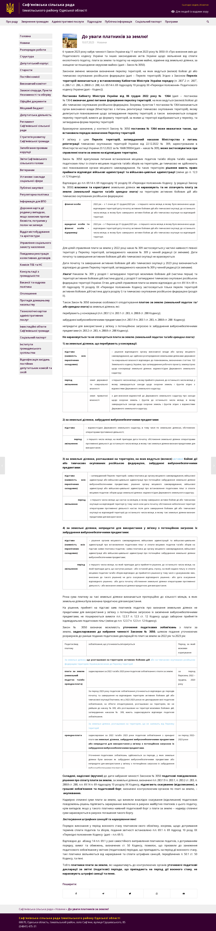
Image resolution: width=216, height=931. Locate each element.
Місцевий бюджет (32, 108)
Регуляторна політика (34, 194)
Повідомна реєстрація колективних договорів (35, 256)
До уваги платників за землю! (115, 36)
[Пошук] (208, 22)
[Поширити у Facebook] (76, 893)
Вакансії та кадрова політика (32, 284)
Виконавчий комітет (33, 83)
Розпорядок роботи (33, 50)
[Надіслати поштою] (183, 893)
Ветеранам (27, 170)
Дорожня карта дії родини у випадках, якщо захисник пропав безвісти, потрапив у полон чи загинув (34, 216)
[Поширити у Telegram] (103, 893)
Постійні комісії (30, 77)
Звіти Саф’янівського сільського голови (33, 161)
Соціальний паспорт (33, 337)
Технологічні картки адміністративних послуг (33, 315)
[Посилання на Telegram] (194, 925)
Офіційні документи (33, 101)
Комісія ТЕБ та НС (31, 264)
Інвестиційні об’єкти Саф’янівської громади (34, 329)
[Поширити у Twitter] (130, 893)
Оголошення (28, 293)
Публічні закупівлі (31, 188)
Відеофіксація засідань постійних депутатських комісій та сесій (36, 366)
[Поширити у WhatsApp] (157, 893)
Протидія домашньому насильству (35, 302)
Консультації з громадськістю (30, 273)
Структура (27, 56)
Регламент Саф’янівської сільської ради (35, 126)
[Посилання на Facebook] (180, 925)
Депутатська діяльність (36, 115)
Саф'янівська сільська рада (36, 909)
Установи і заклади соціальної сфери (32, 179)
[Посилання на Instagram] (185, 925)
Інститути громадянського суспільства (30, 349)
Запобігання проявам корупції (33, 150)
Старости (26, 70)
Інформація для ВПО (33, 201)
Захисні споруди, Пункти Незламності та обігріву (36, 92)
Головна (25, 36)
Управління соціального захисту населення (35, 245)
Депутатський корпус (34, 63)
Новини (102, 42)
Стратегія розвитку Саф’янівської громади (34, 139)
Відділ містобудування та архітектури (34, 234)
